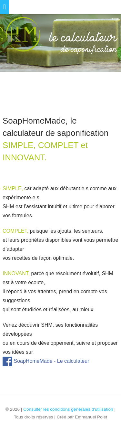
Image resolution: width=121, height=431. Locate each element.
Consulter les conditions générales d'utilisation (68, 409)
